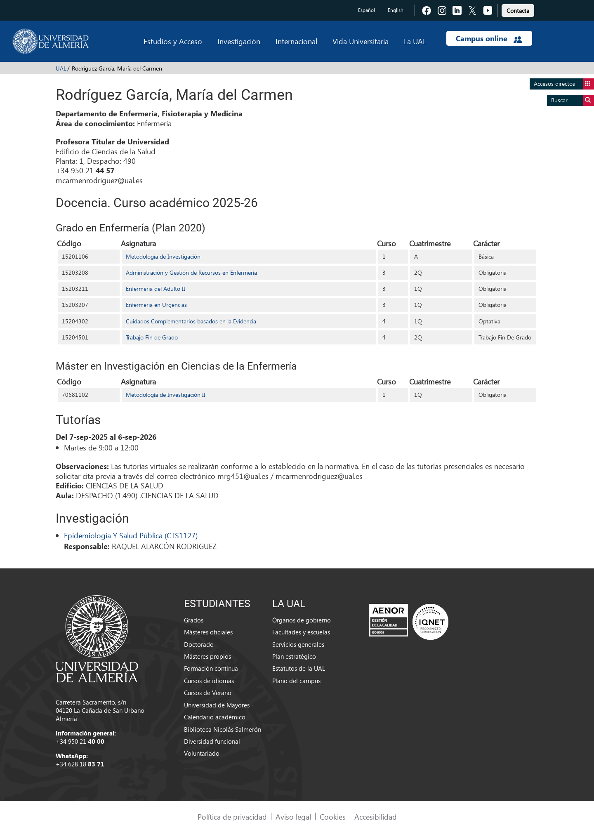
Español (366, 10)
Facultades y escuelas (301, 632)
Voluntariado (201, 753)
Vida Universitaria (360, 41)
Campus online (489, 38)
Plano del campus (296, 680)
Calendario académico (214, 717)
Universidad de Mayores (217, 705)
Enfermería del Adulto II (155, 288)
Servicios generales (298, 644)
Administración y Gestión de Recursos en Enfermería (191, 272)
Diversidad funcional (212, 741)
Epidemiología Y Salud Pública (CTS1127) (131, 535)
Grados (193, 620)
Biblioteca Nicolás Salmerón (222, 729)
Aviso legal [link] (293, 816)
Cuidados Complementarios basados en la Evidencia (191, 321)
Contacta (518, 10)
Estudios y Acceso (173, 41)
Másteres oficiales (208, 632)
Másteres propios (207, 656)
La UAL (415, 41)
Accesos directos (564, 84)
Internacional (296, 41)
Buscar (572, 100)
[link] (518, 9)
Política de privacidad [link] (232, 816)
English (395, 10)
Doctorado (199, 644)
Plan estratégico (294, 656)
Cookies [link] (333, 816)
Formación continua (211, 668)
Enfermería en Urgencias (156, 305)
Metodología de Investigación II (165, 394)
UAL (61, 68)
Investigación (238, 41)
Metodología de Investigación (163, 256)
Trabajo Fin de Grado (152, 337)
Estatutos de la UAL (298, 668)
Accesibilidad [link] (375, 816)
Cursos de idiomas (209, 680)
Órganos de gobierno (301, 620)
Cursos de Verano (207, 692)
